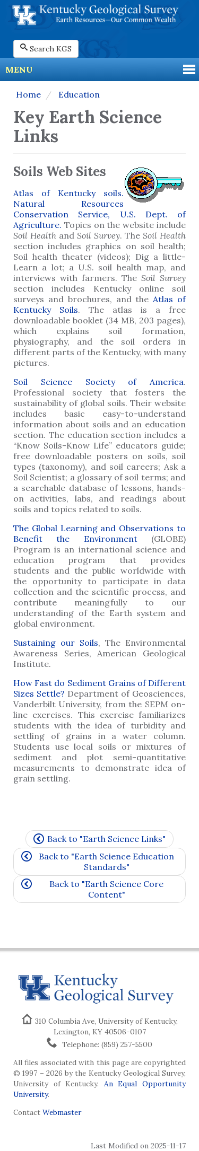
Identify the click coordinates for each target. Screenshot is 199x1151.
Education (78, 94)
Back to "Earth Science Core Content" (92, 889)
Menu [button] (19, 69)
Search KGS (46, 48)
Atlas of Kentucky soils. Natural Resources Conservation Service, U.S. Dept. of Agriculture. (99, 209)
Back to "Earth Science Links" (99, 839)
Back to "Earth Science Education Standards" (97, 861)
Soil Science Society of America (98, 381)
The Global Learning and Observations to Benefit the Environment (99, 533)
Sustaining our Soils (55, 642)
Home (28, 94)
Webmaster (61, 1112)
